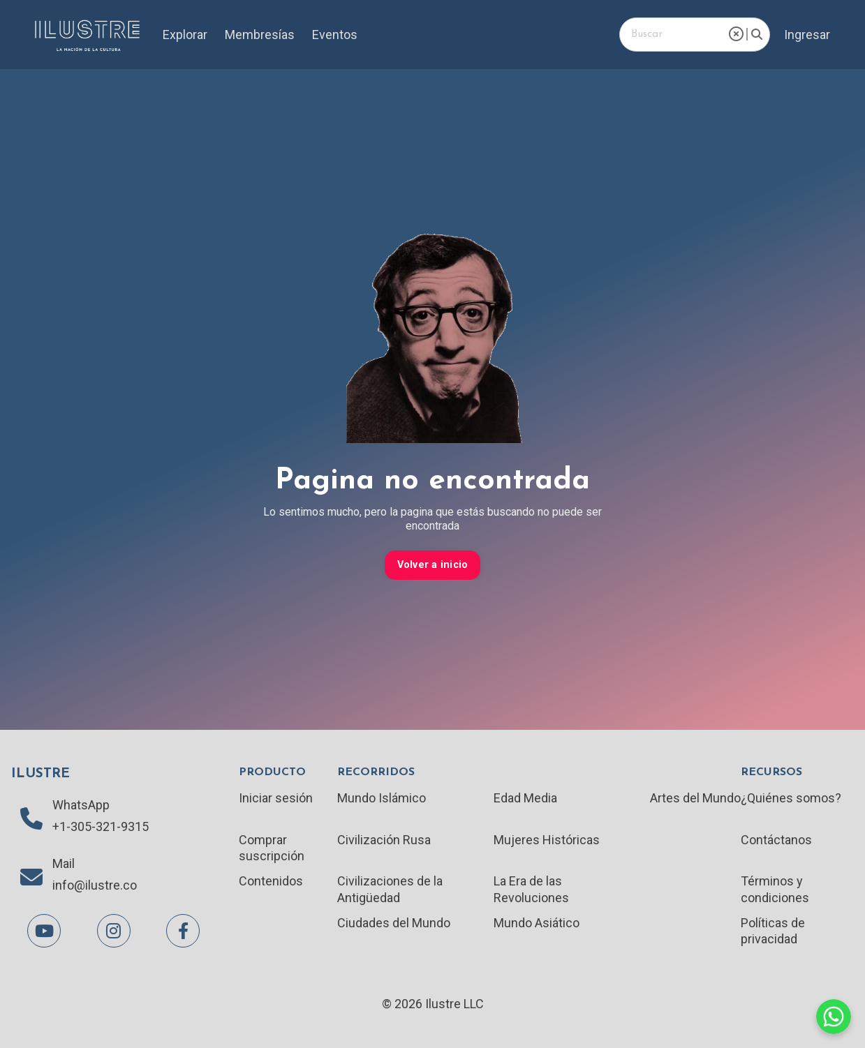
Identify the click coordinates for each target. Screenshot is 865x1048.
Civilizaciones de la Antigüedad (390, 889)
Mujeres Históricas (547, 839)
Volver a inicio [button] (432, 565)
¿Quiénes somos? (791, 798)
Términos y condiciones (775, 889)
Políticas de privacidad (773, 930)
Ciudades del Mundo (393, 922)
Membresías (260, 34)
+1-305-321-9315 (100, 826)
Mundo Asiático (536, 922)
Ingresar (807, 34)
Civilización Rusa (384, 839)
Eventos (334, 34)
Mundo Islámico (381, 798)
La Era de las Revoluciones (531, 889)
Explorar (185, 34)
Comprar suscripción (271, 847)
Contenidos (271, 881)
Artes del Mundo (695, 798)
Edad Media (525, 798)
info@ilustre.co (94, 885)
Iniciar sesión (276, 798)
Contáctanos (776, 839)
